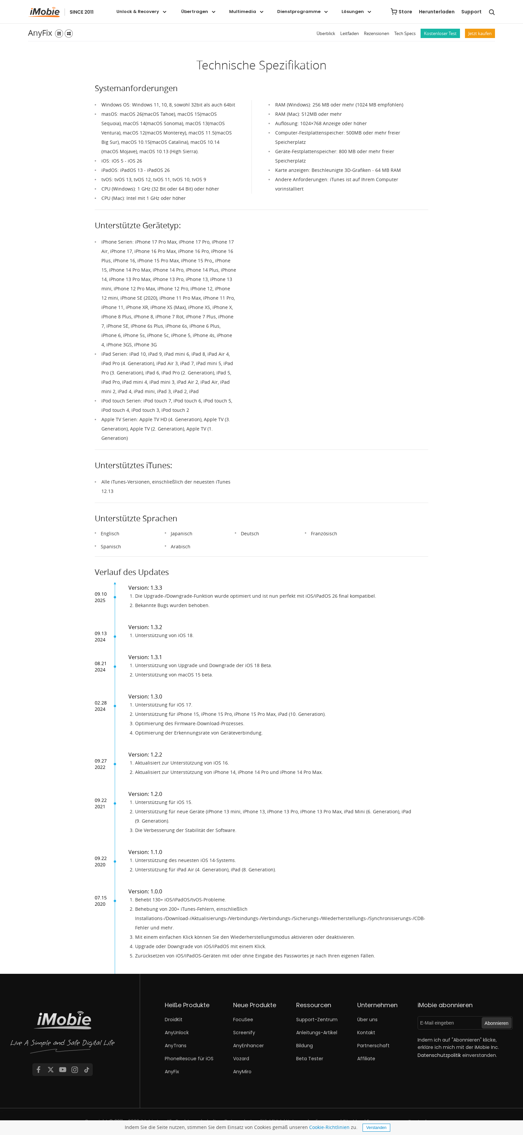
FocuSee (243, 1019)
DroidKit (173, 1019)
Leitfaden (349, 33)
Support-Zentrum (317, 1019)
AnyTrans (175, 1045)
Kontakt (366, 1032)
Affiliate (366, 1058)
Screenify (244, 1032)
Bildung (304, 1045)
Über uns (367, 1019)
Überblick (326, 33)
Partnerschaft (373, 1045)
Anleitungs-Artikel (316, 1032)
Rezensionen (376, 33)
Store (405, 11)
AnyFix (40, 32)
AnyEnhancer (248, 1045)
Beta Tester (309, 1058)
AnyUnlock (177, 1032)
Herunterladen (437, 11)
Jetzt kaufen (480, 33)
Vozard (241, 1058)
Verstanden (376, 1127)
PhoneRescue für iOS (189, 1058)
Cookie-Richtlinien (329, 1127)
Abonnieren (497, 1023)
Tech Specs (405, 33)
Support (471, 11)
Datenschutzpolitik (439, 1055)
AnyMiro (242, 1071)
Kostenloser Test (440, 33)
